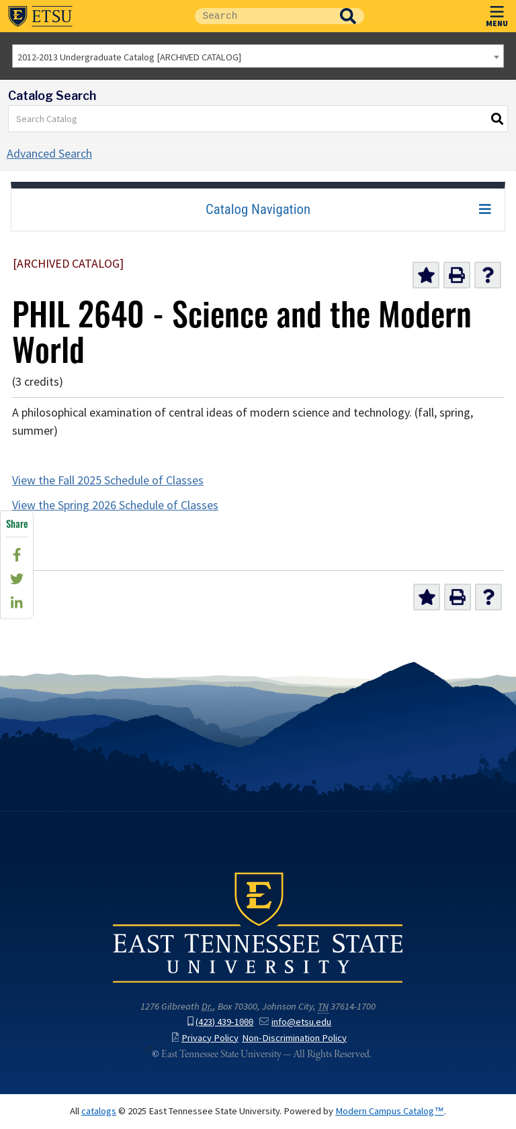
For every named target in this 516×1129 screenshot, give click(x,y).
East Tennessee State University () (40, 16)
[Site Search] (263, 16)
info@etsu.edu (295, 1021)
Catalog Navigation (258, 209)
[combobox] (258, 56)
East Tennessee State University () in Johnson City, (258, 926)
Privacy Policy (205, 1037)
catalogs (98, 1111)
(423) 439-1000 (220, 1021)
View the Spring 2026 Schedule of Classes (115, 505)
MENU (497, 14)
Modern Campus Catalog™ (389, 1111)
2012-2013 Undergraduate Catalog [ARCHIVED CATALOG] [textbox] (129, 57)
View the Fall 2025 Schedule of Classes (108, 480)
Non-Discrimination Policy (294, 1037)
